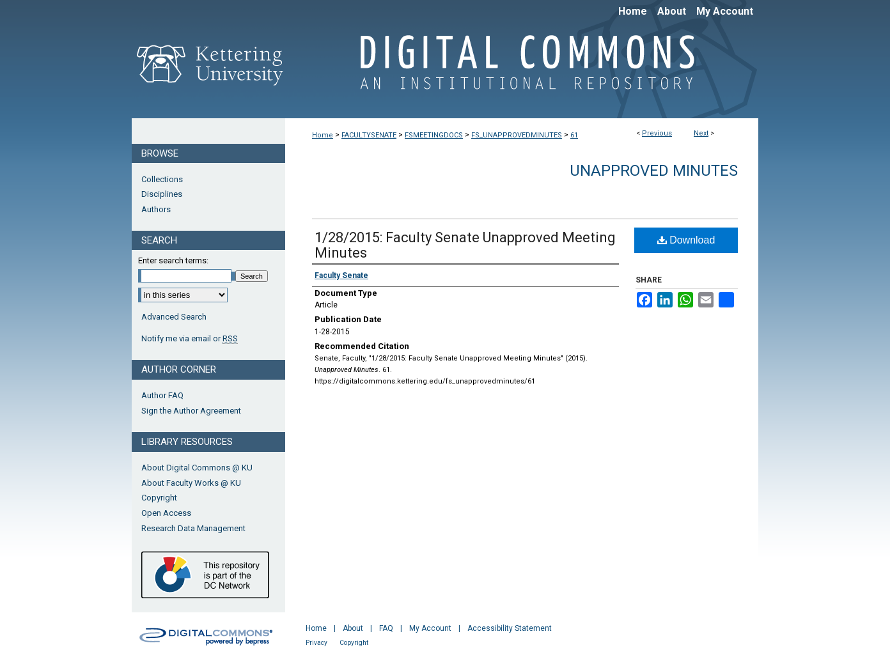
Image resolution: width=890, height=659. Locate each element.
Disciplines (161, 194)
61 (574, 135)
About (353, 628)
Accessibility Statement (509, 628)
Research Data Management (193, 528)
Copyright (159, 497)
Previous (657, 133)
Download (686, 240)
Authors (156, 209)
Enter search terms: (173, 260)
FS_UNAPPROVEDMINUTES (516, 135)
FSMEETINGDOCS (434, 135)
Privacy (316, 642)
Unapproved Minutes (654, 171)
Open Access (166, 513)
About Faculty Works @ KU (191, 483)
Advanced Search (174, 317)
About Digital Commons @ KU (197, 467)
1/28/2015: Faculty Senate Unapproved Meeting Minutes (465, 245)
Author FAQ (162, 395)
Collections (162, 179)
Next (701, 133)
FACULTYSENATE (368, 135)
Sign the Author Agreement (191, 410)
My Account (430, 628)
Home (322, 135)
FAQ (386, 628)
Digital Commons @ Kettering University (521, 69)
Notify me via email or (189, 339)
